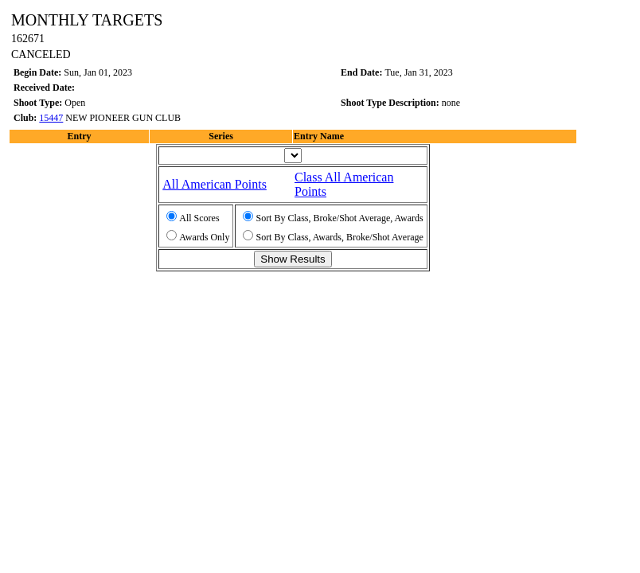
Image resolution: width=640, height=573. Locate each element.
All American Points (214, 184)
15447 (51, 117)
